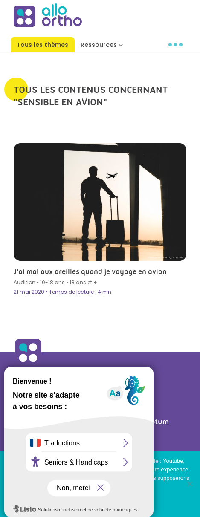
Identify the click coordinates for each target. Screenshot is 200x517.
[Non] (189, 483)
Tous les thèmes (42, 44)
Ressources (99, 44)
